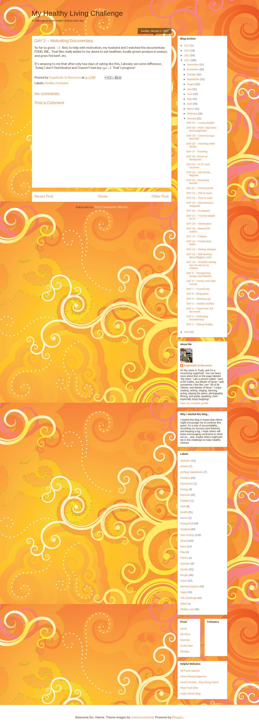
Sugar (183, 592)
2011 (187, 60)
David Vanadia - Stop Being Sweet (199, 682)
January (192, 118)
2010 (187, 331)
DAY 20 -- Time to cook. (200, 197)
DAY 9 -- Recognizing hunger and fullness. (199, 275)
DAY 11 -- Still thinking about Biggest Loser (199, 256)
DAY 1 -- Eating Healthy (200, 324)
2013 (187, 50)
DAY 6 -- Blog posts (197, 293)
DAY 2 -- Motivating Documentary (197, 318)
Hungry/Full (186, 523)
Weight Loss (187, 609)
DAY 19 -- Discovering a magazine (200, 204)
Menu (183, 546)
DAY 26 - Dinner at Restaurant (197, 158)
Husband (62, 83)
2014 (187, 45)
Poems (184, 557)
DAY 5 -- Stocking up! (198, 298)
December (193, 64)
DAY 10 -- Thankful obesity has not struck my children (201, 265)
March (191, 108)
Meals (183, 540)
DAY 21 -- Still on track (199, 193)
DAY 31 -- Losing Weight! (201, 122)
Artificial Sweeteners (191, 472)
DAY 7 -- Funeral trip (198, 288)
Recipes (184, 651)
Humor (184, 517)
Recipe (184, 575)
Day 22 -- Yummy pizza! (200, 188)
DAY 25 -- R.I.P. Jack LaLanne (198, 166)
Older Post (160, 196)
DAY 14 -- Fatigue (196, 236)
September (193, 79)
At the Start (186, 645)
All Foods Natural (189, 670)
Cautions (185, 477)
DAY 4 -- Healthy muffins (200, 303)
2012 (187, 55)
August (191, 84)
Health (49, 83)
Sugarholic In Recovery (198, 365)
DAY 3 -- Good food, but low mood (200, 310)
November (193, 69)
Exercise (185, 494)
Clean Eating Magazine (193, 676)
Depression (186, 483)
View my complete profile (194, 403)
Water (183, 603)
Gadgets (185, 500)
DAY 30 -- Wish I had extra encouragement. (201, 129)
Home (103, 196)
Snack (183, 580)
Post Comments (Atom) (111, 207)
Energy (184, 489)
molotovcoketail (142, 717)
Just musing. (187, 535)
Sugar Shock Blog (190, 693)
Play (182, 552)
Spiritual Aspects (189, 586)
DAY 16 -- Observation (199, 223)
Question (185, 563)
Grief (183, 506)
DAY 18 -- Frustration (198, 210)
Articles (184, 466)
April (190, 103)
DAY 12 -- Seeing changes (201, 249)
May (189, 98)
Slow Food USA (189, 687)
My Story (185, 634)
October (192, 74)
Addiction (185, 460)
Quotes (184, 569)
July (189, 89)
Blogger (177, 717)
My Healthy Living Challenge (77, 13)
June (190, 94)
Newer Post (44, 196)
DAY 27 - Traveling (197, 151)
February (192, 113)
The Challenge (188, 597)
